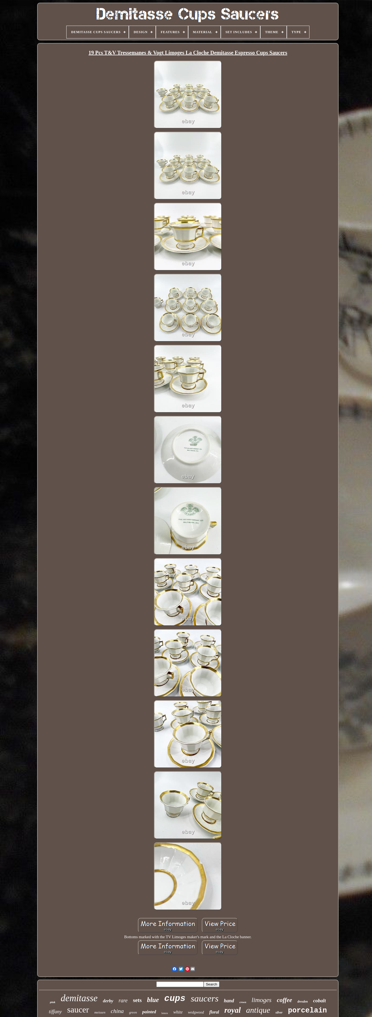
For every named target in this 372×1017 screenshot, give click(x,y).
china (117, 1011)
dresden (302, 1001)
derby (108, 1000)
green (133, 1012)
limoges (261, 999)
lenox (164, 1013)
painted (149, 1011)
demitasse (79, 998)
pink (52, 1002)
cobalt (319, 1000)
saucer (78, 1009)
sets (137, 1000)
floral (214, 1012)
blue (153, 999)
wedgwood (196, 1012)
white (178, 1012)
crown (242, 1002)
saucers (205, 998)
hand (229, 1000)
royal (232, 1010)
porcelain (307, 1011)
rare (123, 1000)
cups (174, 999)
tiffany (55, 1011)
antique (258, 1010)
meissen (99, 1012)
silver (279, 1012)
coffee (284, 1000)
